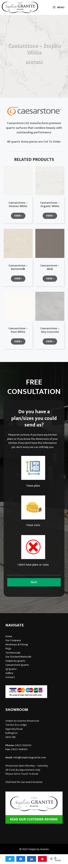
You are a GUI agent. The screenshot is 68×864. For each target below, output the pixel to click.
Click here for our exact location (23, 782)
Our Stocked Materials (18, 656)
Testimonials (12, 652)
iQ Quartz (11, 669)
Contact (10, 677)
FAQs (8, 648)
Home (8, 636)
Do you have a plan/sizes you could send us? (34, 418)
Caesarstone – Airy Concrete (49, 330)
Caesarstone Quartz (17, 665)
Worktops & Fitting (16, 644)
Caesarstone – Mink (49, 267)
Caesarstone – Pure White (18, 330)
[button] (18, 216)
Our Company (13, 640)
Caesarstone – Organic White (49, 204)
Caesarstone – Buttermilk (18, 267)
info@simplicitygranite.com (29, 757)
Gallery (9, 673)
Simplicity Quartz (15, 661)
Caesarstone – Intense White (18, 204)
